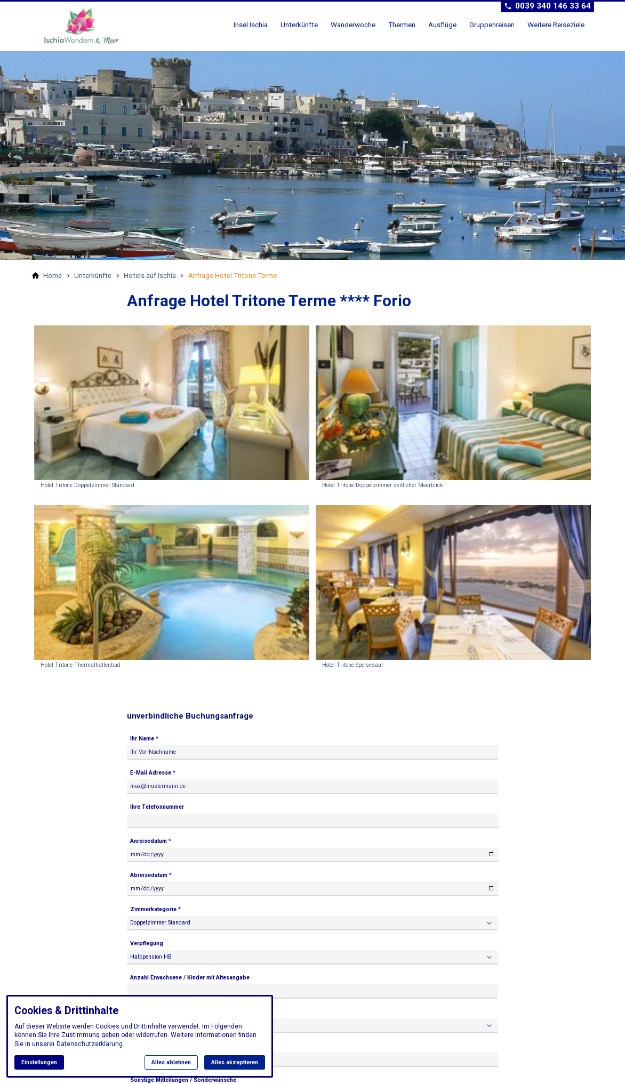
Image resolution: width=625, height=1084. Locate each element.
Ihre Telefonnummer (157, 806)
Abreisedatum (148, 875)
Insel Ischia (251, 24)
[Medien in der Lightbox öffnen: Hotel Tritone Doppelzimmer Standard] (171, 408)
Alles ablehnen (171, 1062)
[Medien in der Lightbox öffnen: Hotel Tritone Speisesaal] (453, 588)
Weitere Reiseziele (555, 24)
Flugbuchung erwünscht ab (166, 1044)
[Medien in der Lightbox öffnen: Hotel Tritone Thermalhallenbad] (171, 588)
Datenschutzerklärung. (90, 1044)
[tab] (287, 244)
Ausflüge (442, 24)
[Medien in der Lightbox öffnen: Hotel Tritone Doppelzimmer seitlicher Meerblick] (453, 408)
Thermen (401, 24)
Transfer (142, 1010)
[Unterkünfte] (92, 275)
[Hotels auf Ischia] (150, 275)
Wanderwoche (353, 24)
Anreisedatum (148, 841)
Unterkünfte (299, 24)
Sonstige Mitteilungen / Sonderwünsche (183, 1078)
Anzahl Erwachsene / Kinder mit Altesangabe (190, 976)
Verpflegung (146, 942)
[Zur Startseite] (85, 25)
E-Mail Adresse (150, 772)
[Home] (52, 275)
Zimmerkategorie (153, 909)
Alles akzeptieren (234, 1062)
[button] (9, 155)
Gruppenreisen (492, 24)
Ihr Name (142, 738)
